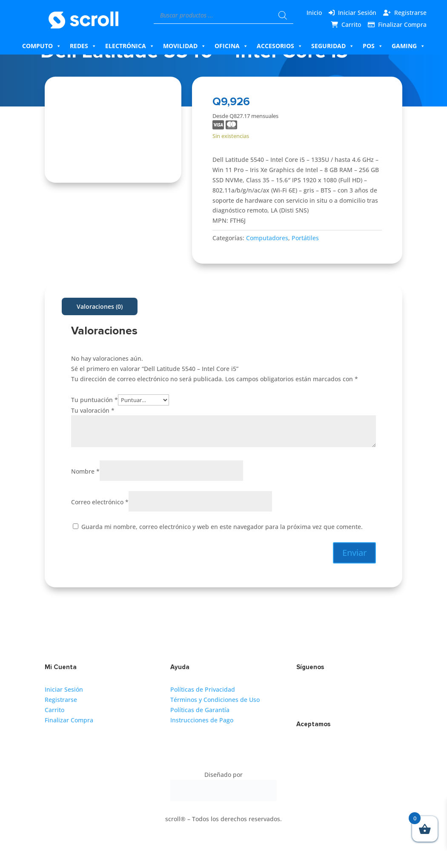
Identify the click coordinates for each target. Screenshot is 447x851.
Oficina (231, 46)
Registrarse (410, 13)
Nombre (85, 471)
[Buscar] (282, 15)
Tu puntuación (94, 400)
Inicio (314, 13)
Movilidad (184, 46)
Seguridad (332, 46)
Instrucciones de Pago (201, 720)
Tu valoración (93, 410)
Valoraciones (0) (100, 306)
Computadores (267, 238)
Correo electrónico (100, 502)
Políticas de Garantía (199, 710)
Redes (83, 46)
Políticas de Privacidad (202, 689)
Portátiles (305, 238)
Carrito (351, 24)
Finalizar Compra (402, 24)
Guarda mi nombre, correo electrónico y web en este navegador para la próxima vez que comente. (222, 527)
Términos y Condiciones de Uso (215, 700)
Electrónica (130, 46)
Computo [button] (41, 46)
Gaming (408, 46)
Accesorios (280, 46)
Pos (373, 46)
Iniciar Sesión (357, 13)
